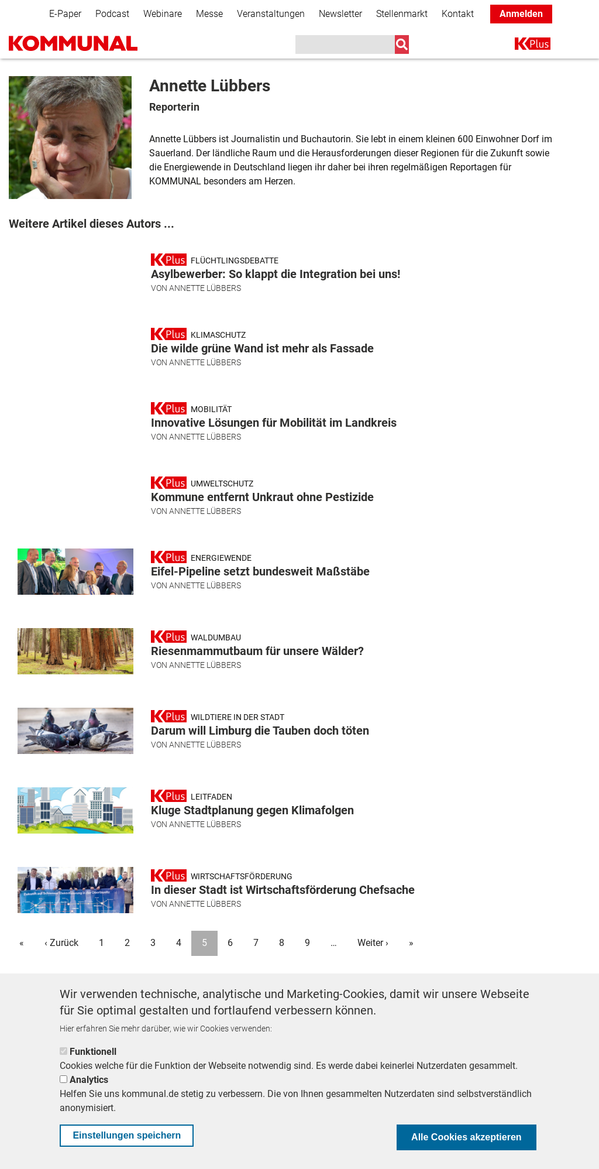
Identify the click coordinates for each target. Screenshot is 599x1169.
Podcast (112, 13)
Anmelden (521, 13)
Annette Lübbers (205, 288)
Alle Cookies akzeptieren (466, 1137)
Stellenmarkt (402, 13)
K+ (522, 46)
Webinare (162, 13)
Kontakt (458, 13)
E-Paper (65, 13)
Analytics (89, 1079)
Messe (209, 13)
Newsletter (340, 13)
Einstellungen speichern (127, 1135)
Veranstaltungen (271, 13)
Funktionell (93, 1051)
